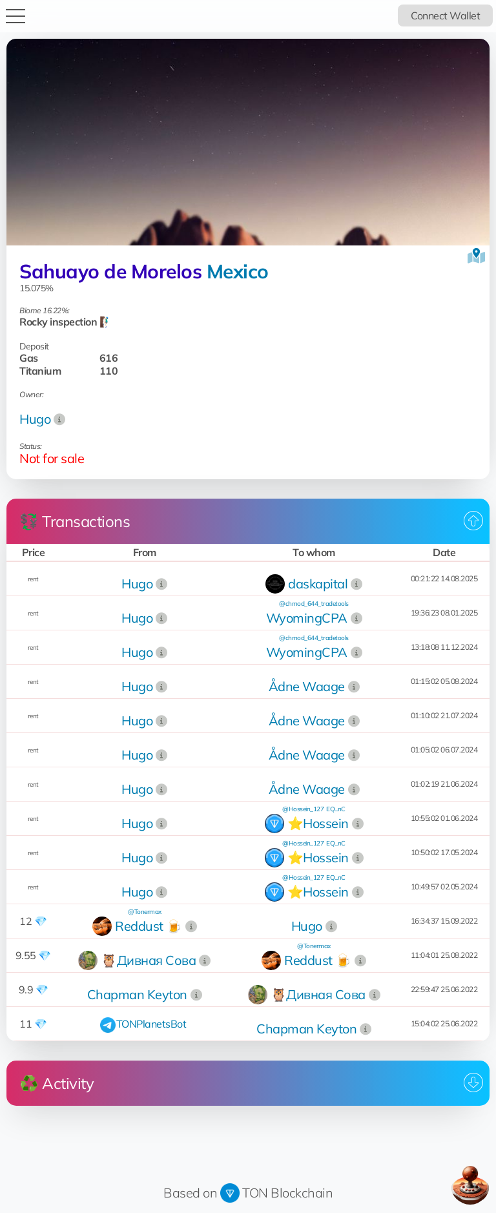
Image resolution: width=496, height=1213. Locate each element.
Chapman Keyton (137, 994)
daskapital (317, 583)
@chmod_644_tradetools (314, 603)
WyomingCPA (306, 618)
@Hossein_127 (303, 809)
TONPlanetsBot (151, 1023)
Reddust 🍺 (148, 926)
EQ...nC (336, 809)
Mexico (238, 271)
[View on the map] (476, 256)
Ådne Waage (307, 686)
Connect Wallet (445, 15)
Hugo (34, 419)
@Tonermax (144, 911)
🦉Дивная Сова (148, 960)
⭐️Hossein (318, 823)
